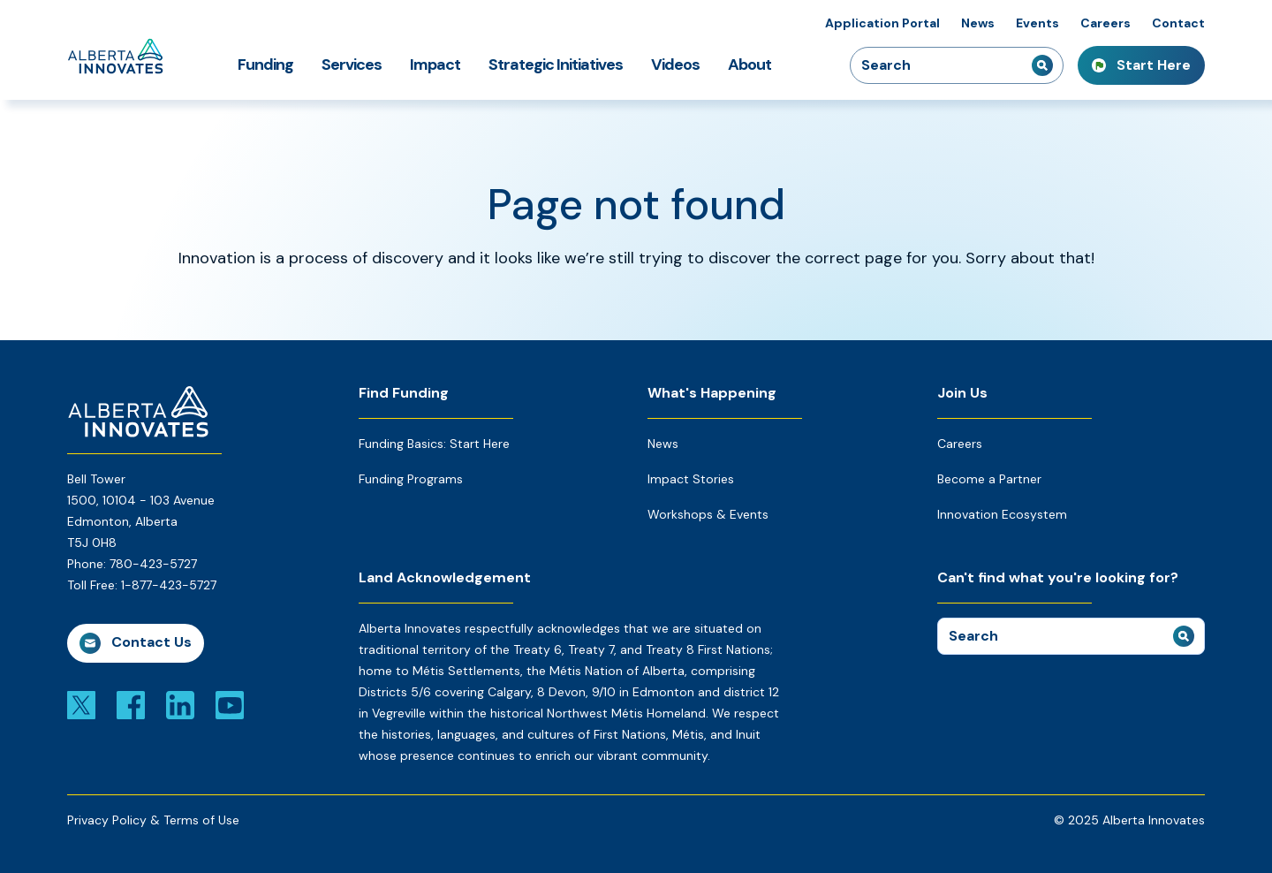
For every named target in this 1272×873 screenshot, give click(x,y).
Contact (1178, 23)
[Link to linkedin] (180, 704)
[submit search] (1042, 65)
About (749, 64)
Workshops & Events (707, 514)
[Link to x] (81, 704)
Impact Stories (690, 479)
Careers (1105, 23)
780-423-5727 (153, 564)
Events (1037, 23)
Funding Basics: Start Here (434, 444)
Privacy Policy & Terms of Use (153, 820)
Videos (675, 64)
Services (352, 64)
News (978, 23)
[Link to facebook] (131, 704)
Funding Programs (411, 479)
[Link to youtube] (230, 704)
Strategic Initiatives (555, 64)
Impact (435, 64)
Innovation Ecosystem (1002, 514)
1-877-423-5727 (168, 585)
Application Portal (882, 23)
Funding (265, 64)
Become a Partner (989, 479)
